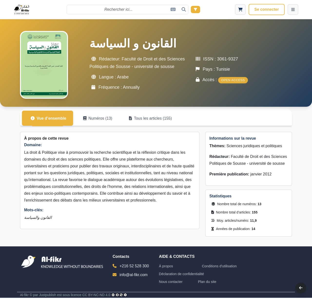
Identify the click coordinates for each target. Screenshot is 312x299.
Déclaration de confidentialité (181, 275)
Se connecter (266, 9)
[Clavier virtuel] (173, 9)
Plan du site (207, 283)
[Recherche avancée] (195, 9)
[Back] (300, 287)
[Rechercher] (128, 9)
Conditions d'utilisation (219, 267)
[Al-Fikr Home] (22, 9)
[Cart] (240, 9)
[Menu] (293, 9)
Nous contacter (171, 283)
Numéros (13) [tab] (100, 119)
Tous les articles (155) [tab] (154, 119)
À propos (166, 267)
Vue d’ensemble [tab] (49, 119)
